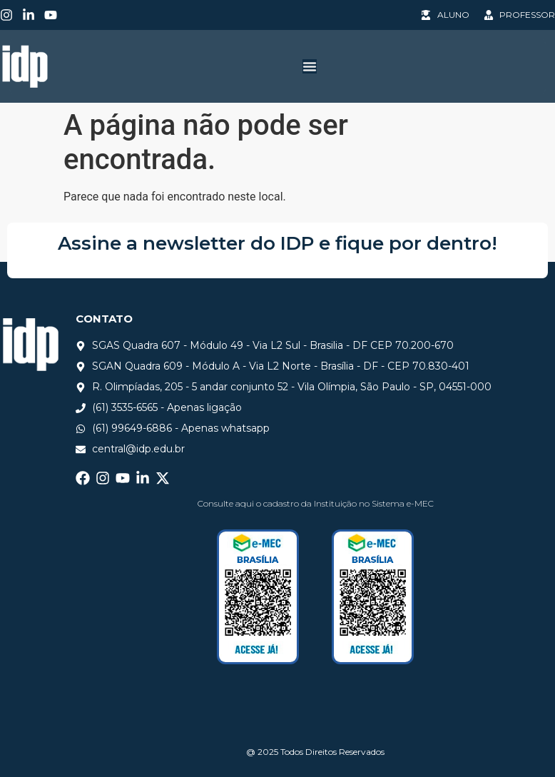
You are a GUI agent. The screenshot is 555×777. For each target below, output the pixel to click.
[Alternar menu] (309, 66)
